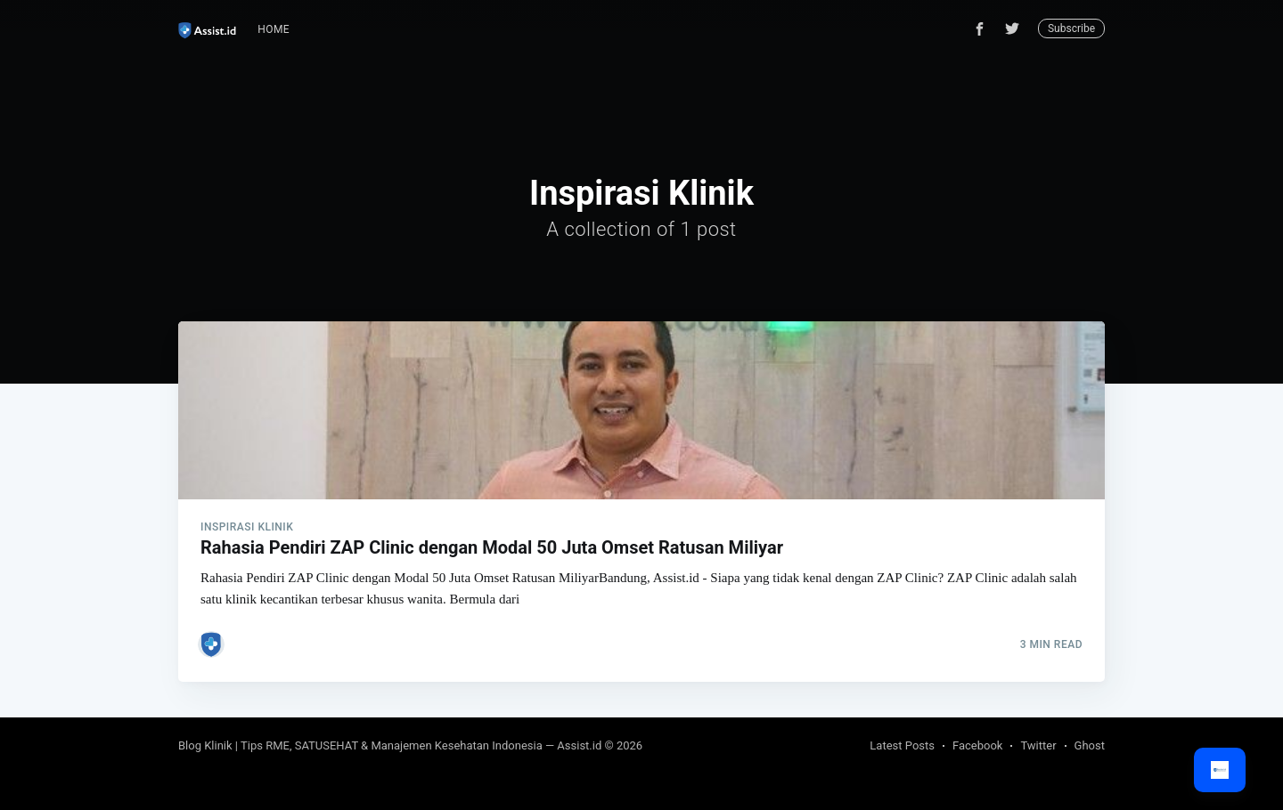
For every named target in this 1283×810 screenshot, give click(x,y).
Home (273, 29)
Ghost (1090, 745)
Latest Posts (902, 745)
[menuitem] (273, 29)
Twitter (1038, 745)
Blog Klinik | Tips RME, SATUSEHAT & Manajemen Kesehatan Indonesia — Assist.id (389, 745)
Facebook (977, 745)
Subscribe (1071, 28)
